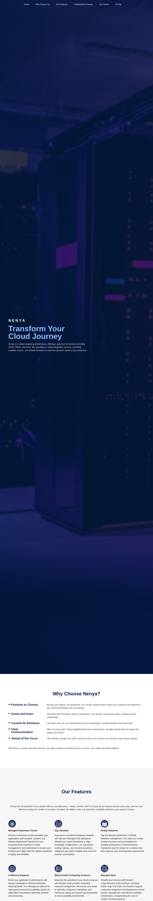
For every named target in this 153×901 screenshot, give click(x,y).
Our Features (61, 4)
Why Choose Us (42, 4)
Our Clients (103, 4)
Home (26, 4)
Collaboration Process (83, 4)
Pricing (118, 4)
